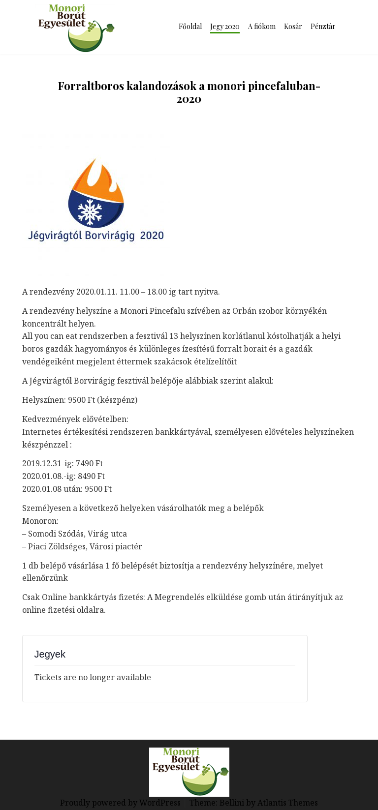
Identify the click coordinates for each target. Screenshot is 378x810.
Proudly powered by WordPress (121, 802)
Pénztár (323, 26)
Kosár (293, 26)
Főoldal (190, 26)
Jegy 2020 (225, 26)
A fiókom (262, 26)
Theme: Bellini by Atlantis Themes (253, 802)
